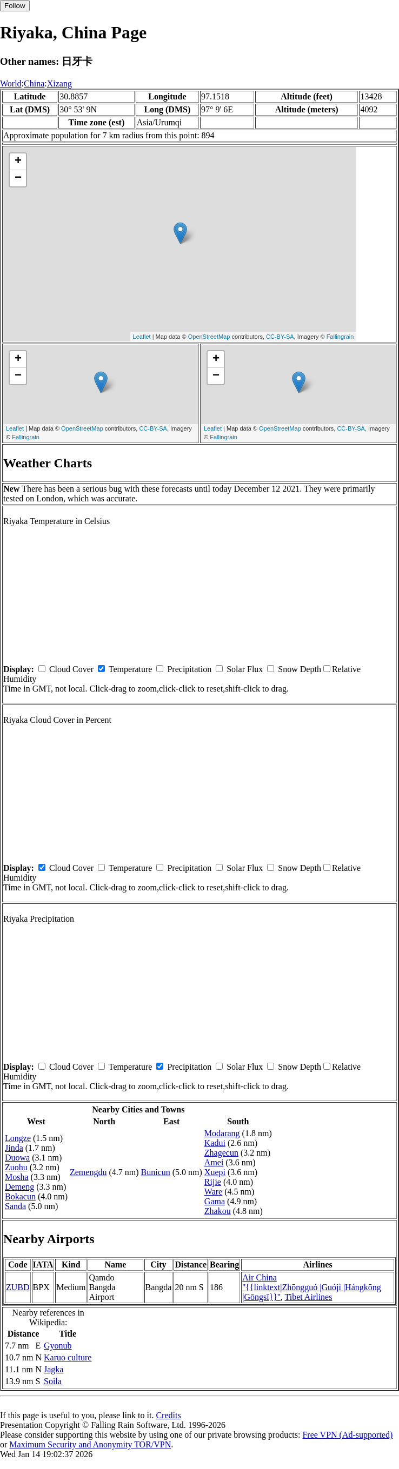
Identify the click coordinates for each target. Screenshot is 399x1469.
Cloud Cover (71, 669)
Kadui (214, 1143)
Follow (14, 6)
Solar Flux (245, 669)
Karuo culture (67, 1357)
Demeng (19, 1186)
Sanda (15, 1206)
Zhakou (217, 1211)
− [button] (18, 178)
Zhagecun (221, 1152)
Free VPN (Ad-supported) (347, 1434)
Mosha (17, 1177)
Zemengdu (88, 1172)
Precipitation (189, 669)
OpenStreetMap (209, 336)
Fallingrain (340, 336)
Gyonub (58, 1345)
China (34, 83)
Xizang (59, 83)
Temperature (130, 669)
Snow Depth (299, 669)
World (11, 83)
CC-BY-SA (280, 336)
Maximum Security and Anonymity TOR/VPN (90, 1444)
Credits (168, 1415)
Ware (213, 1191)
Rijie (212, 1181)
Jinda (14, 1147)
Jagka (53, 1369)
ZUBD (18, 1287)
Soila (53, 1381)
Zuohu (16, 1167)
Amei (214, 1162)
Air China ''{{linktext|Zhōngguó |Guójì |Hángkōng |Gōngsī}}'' (311, 1287)
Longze (18, 1138)
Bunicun (155, 1172)
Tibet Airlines (308, 1297)
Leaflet (142, 336)
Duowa (17, 1157)
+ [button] (18, 161)
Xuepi (214, 1172)
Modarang (222, 1133)
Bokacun (20, 1196)
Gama (214, 1201)
